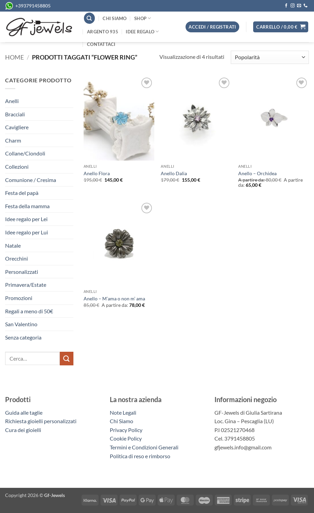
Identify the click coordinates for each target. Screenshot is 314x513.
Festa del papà (21, 192)
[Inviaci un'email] (299, 5)
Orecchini (16, 258)
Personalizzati (21, 271)
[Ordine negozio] (270, 57)
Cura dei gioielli (23, 430)
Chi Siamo (121, 421)
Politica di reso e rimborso (140, 456)
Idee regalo (142, 31)
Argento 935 (102, 31)
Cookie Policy (126, 438)
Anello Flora (97, 173)
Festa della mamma (27, 206)
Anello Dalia (174, 173)
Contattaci (101, 44)
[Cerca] (89, 18)
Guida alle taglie (25, 412)
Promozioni (18, 298)
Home (14, 57)
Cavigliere (17, 127)
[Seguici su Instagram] (293, 5)
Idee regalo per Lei (26, 219)
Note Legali (123, 412)
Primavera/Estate (25, 284)
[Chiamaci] (305, 5)
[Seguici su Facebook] (286, 5)
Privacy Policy (126, 430)
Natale (13, 245)
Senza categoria (23, 337)
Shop (142, 18)
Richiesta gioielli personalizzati (40, 421)
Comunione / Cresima (30, 180)
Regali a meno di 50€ (29, 311)
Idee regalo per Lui (26, 232)
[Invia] (66, 358)
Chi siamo (114, 18)
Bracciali (15, 114)
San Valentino (21, 324)
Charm (13, 140)
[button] (280, 27)
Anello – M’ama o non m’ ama (114, 298)
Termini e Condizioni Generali (144, 447)
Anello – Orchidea (257, 173)
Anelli (12, 101)
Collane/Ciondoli (25, 153)
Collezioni (17, 166)
